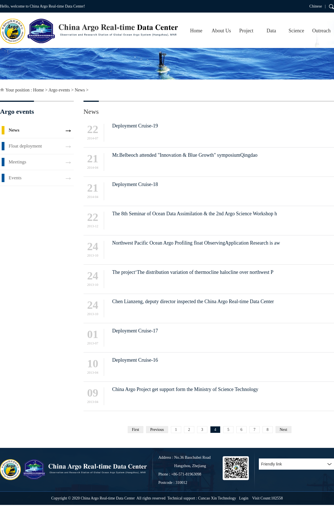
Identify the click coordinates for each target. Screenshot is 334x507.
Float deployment (25, 146)
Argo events (59, 90)
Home (196, 30)
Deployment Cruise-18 (135, 184)
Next (283, 430)
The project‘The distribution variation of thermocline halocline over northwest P (192, 272)
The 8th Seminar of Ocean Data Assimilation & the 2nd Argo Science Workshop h (194, 213)
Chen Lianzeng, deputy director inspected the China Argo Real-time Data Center (193, 301)
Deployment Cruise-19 (135, 126)
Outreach (321, 30)
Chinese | (318, 6)
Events (15, 177)
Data (271, 30)
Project (246, 30)
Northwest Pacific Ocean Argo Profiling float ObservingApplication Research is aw (196, 243)
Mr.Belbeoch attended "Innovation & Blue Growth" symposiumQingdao (184, 155)
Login (243, 498)
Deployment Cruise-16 (135, 360)
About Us (221, 30)
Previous (157, 430)
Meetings (17, 162)
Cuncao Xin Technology (217, 498)
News (80, 90)
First (135, 430)
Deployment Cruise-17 (135, 331)
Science (296, 30)
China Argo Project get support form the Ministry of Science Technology (185, 389)
